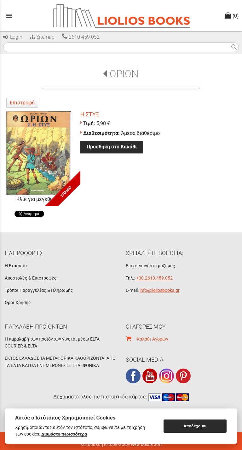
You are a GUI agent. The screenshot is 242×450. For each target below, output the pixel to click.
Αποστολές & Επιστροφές (31, 278)
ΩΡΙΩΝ (124, 74)
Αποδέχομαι (195, 426)
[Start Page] (121, 15)
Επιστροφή (22, 103)
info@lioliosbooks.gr (160, 290)
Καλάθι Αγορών (147, 339)
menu (9, 15)
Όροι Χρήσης (18, 302)
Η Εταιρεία (16, 265)
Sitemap (42, 37)
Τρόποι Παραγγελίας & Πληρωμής (39, 290)
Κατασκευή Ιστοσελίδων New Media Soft (121, 444)
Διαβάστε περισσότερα (64, 433)
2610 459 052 (81, 37)
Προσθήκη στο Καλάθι (112, 147)
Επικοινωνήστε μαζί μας (150, 265)
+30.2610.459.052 (154, 278)
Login (12, 37)
